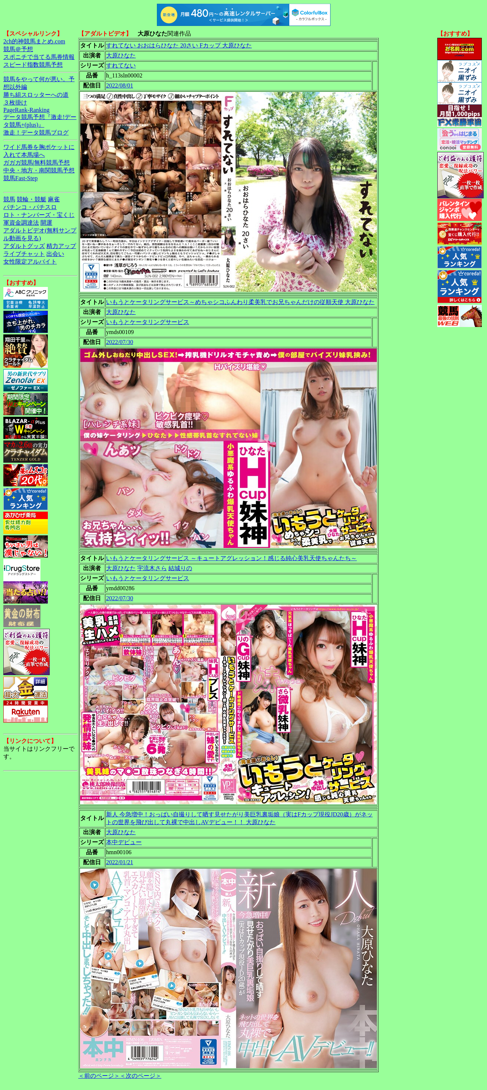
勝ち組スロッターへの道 (36, 95)
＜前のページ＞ (99, 1076)
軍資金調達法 (21, 222)
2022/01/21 (119, 862)
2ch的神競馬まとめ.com (34, 41)
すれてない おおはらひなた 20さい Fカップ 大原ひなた (179, 45)
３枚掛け (15, 102)
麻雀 (54, 199)
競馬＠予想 (18, 49)
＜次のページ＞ (140, 1076)
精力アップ (61, 246)
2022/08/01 (119, 85)
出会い (55, 254)
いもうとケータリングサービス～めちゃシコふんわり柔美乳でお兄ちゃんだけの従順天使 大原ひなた (240, 302)
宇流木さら (152, 568)
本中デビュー (124, 842)
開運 (46, 222)
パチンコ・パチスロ (30, 207)
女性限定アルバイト (30, 261)
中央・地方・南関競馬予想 (39, 170)
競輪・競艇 (31, 199)
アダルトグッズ (24, 246)
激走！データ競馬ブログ (36, 132)
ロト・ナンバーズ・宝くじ (39, 215)
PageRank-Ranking (26, 110)
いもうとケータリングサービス (147, 322)
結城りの (180, 568)
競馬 (9, 199)
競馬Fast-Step (20, 178)
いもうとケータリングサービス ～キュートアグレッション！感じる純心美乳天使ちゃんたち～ (231, 558)
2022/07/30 (119, 342)
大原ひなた (121, 55)
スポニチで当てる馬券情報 (39, 57)
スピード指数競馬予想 (33, 65)
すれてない (121, 65)
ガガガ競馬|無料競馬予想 (36, 162)
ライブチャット (24, 254)
